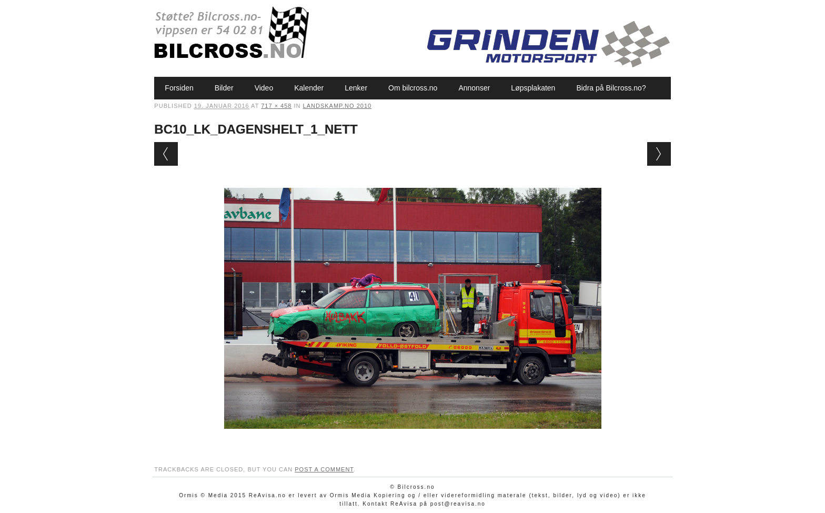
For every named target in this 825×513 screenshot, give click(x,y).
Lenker (356, 88)
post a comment (324, 469)
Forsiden (179, 88)
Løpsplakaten (533, 88)
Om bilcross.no (412, 88)
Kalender (309, 88)
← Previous (166, 154)
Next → (659, 154)
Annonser (474, 88)
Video (264, 88)
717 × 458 (276, 106)
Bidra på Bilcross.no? (611, 88)
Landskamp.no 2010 (337, 106)
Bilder (224, 88)
